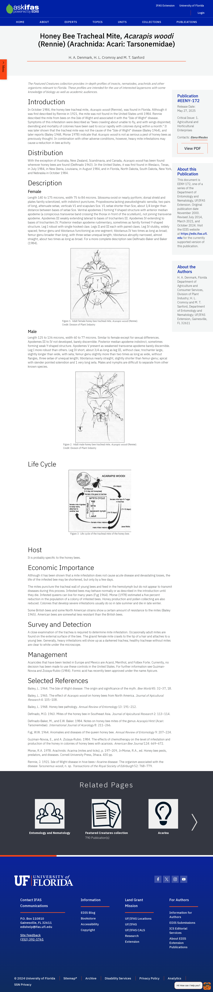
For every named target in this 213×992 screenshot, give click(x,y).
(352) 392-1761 (32, 939)
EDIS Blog (88, 912)
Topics (97, 22)
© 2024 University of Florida (34, 978)
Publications (186, 22)
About (44, 22)
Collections (151, 22)
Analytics (174, 978)
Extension (132, 941)
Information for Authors (180, 914)
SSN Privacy (22, 984)
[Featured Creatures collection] (106, 814)
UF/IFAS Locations (138, 918)
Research (132, 936)
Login (201, 13)
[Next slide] (194, 822)
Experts (70, 22)
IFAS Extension (165, 5)
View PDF (192, 148)
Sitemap (69, 978)
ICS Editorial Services (178, 930)
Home (20, 22)
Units (122, 22)
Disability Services (118, 978)
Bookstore (88, 918)
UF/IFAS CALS (135, 930)
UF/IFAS (131, 924)
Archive (90, 978)
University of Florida (191, 5)
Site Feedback (30, 935)
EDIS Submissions (182, 923)
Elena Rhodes (199, 137)
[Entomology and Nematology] (49, 814)
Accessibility (90, 924)
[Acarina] (163, 814)
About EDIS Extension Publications (178, 942)
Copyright (88, 930)
